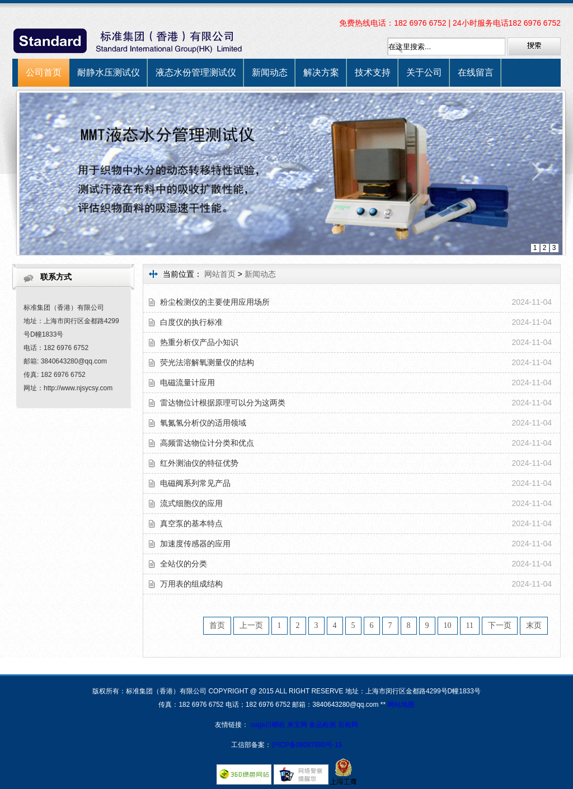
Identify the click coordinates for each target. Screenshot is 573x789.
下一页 (499, 625)
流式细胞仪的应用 (191, 503)
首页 (217, 625)
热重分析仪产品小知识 (199, 342)
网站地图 (401, 704)
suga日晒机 (269, 725)
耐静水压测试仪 (108, 72)
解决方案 (321, 72)
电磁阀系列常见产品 (195, 483)
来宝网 (298, 725)
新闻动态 (270, 72)
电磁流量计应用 (187, 382)
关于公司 (424, 72)
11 (469, 625)
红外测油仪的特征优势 (199, 463)
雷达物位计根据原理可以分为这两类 (222, 402)
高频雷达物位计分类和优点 (207, 442)
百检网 (348, 725)
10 (448, 625)
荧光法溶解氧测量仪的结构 (207, 362)
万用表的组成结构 (191, 583)
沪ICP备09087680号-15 (306, 745)
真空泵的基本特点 (191, 523)
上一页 (251, 625)
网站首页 (220, 274)
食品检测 (322, 725)
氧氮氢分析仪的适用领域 (203, 422)
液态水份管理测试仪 (196, 72)
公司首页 (44, 72)
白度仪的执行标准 (191, 322)
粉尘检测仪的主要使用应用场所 (215, 301)
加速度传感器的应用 (195, 543)
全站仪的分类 (183, 563)
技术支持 (373, 72)
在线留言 (476, 72)
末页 (534, 625)
